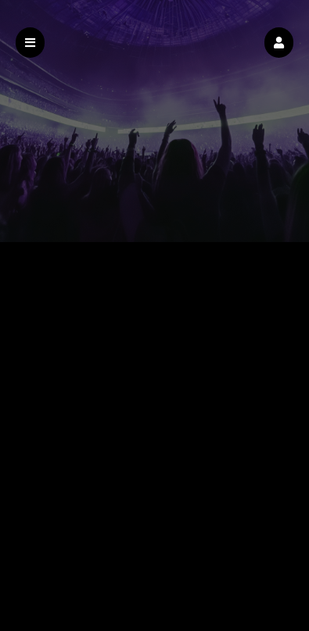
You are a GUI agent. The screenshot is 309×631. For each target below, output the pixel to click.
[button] (278, 42)
